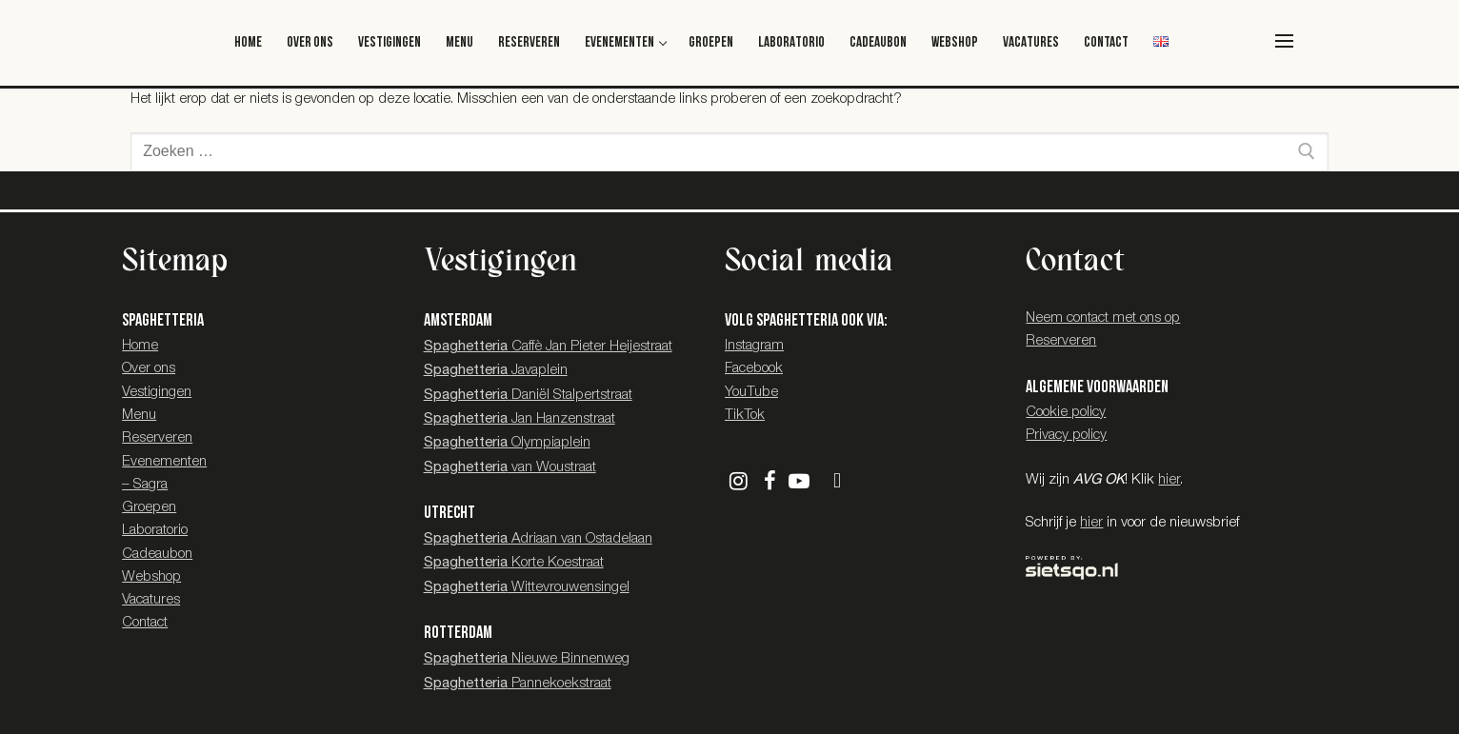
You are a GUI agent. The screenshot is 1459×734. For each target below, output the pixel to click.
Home (140, 346)
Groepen (149, 508)
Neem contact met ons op (1103, 318)
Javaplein (496, 371)
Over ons (148, 369)
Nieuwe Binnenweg (527, 659)
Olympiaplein (507, 443)
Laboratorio (155, 531)
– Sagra (145, 485)
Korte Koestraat (514, 563)
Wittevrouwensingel (527, 588)
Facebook (754, 369)
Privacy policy (1066, 435)
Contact (145, 623)
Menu (139, 415)
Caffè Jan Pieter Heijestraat (548, 347)
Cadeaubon (157, 554)
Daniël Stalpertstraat (528, 395)
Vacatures (151, 600)
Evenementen (164, 462)
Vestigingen (156, 393)
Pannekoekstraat (517, 684)
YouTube (751, 393)
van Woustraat (510, 468)
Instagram (754, 346)
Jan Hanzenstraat (519, 419)
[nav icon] (1284, 41)
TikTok (745, 415)
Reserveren (157, 438)
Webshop (151, 577)
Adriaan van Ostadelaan (538, 539)
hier (1169, 480)
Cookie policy (1066, 413)
